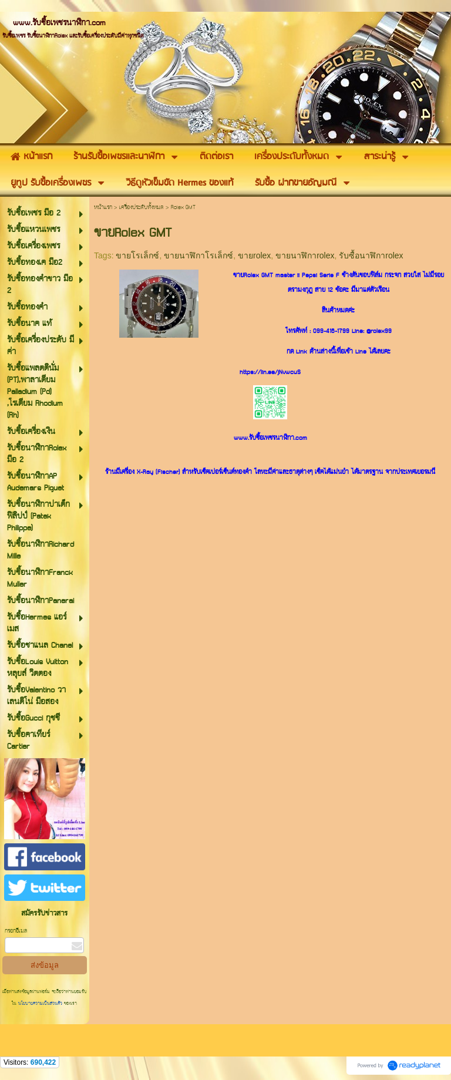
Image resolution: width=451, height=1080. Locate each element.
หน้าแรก (103, 208)
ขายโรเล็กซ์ (137, 255)
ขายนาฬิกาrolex (304, 255)
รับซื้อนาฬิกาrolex (371, 255)
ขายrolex (254, 255)
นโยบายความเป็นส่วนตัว (40, 1004)
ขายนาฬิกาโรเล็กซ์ (198, 255)
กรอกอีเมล (16, 931)
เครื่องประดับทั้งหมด (141, 208)
